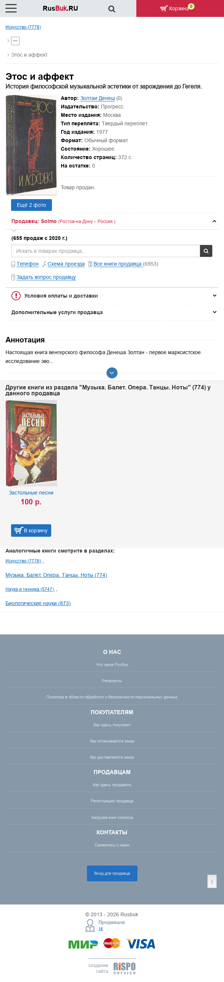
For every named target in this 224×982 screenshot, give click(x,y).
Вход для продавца (112, 873)
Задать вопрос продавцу (46, 277)
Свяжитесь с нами (112, 845)
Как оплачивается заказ (112, 741)
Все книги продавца (118, 264)
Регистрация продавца (112, 800)
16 (100, 928)
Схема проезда (66, 264)
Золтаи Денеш (97, 98)
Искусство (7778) (23, 27)
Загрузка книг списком (112, 817)
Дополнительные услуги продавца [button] (57, 312)
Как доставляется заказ (112, 757)
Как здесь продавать (112, 784)
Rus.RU (60, 8)
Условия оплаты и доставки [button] (61, 296)
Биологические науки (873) (38, 603)
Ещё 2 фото (31, 205)
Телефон (28, 264)
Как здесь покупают (112, 724)
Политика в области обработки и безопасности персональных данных (112, 696)
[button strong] (112, 221)
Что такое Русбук (112, 664)
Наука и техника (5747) (30, 589)
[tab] (112, 221)
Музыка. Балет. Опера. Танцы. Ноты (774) (56, 575)
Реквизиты (112, 680)
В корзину (36, 530)
